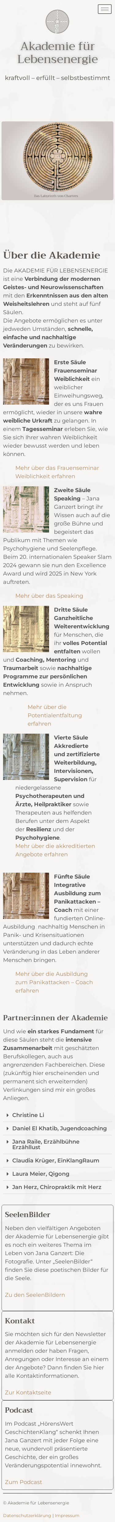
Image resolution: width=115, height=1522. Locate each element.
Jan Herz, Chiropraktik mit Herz (57, 1187)
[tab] (57, 1115)
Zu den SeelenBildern (35, 1295)
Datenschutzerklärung (27, 1515)
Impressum (67, 1515)
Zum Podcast (23, 1482)
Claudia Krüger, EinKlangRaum (55, 1160)
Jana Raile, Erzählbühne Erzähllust (45, 1144)
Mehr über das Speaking (49, 595)
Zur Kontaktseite (28, 1392)
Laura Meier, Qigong (40, 1173)
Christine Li (28, 1115)
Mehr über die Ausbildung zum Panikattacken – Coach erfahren (54, 982)
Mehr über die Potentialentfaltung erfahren (55, 715)
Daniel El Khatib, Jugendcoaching (59, 1128)
